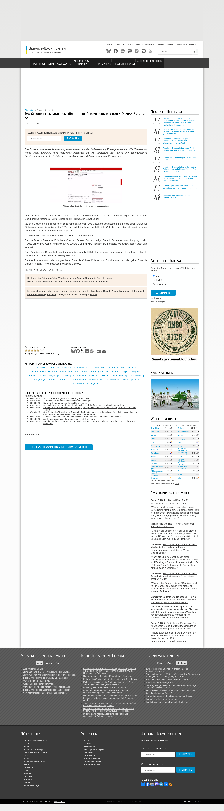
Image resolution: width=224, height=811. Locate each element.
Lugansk (135, 372)
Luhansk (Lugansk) (153, 476)
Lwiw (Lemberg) (155, 434)
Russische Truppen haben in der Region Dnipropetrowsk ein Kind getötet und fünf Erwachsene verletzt (178, 171)
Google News (110, 293)
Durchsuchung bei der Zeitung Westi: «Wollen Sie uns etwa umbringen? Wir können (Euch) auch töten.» (176, 677)
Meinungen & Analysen (100, 60)
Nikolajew (76, 376)
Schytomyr (57, 380)
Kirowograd (96, 372)
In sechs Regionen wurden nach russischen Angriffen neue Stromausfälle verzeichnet (85, 417)
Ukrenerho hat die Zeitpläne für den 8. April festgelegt (110, 678)
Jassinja (179, 437)
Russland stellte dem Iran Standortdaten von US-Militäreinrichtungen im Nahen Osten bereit (108, 694)
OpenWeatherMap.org (165, 483)
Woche (50, 665)
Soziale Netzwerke (95, 771)
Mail (105, 353)
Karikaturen (128, 45)
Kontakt (170, 45)
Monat (40, 665)
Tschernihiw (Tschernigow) (181, 451)
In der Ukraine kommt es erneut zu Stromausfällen (46, 680)
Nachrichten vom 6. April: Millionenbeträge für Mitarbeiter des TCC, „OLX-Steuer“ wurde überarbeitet (179, 181)
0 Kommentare (50, 126)
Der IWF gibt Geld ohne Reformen (164, 701)
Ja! (156, 278)
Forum (109, 45)
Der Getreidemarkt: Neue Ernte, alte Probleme (170, 704)
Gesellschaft (73, 60)
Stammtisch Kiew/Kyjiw (34, 756)
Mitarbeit (138, 45)
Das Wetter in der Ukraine (35, 759)
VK (52, 297)
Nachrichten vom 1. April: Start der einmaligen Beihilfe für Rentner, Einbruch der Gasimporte (88, 406)
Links (25, 777)
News (122, 51)
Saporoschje (41, 380)
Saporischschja (128, 376)
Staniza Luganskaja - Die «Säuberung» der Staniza (46, 674)
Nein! (158, 283)
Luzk (151, 444)
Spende (91, 280)
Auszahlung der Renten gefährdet (38, 686)
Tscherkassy (114, 380)
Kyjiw (124, 372)
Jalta (178, 480)
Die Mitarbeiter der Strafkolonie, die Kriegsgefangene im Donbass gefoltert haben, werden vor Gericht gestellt (88, 409)
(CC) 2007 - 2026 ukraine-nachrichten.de (36, 809)
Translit (26, 762)
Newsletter (149, 45)
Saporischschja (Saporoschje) (181, 469)
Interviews (125, 60)
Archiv (117, 45)
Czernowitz (97, 368)
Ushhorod (179, 430)
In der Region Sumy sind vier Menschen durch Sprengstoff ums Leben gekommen (179, 189)
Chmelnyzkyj (81, 368)
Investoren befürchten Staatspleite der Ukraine (170, 682)
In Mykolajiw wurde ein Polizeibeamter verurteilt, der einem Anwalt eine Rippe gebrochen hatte (177, 134)
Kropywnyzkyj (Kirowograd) (181, 455)
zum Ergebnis (155, 300)
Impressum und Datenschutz (36, 747)
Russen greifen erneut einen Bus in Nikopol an (107, 690)
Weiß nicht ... (162, 287)
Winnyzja (88, 384)
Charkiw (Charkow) (180, 466)
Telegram (136, 51)
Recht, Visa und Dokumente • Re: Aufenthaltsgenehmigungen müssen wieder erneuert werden (173, 578)
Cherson (66, 368)
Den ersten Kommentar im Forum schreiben (60, 447)
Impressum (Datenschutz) (186, 45)
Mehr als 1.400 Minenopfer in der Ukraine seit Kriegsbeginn (113, 681)
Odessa (89, 376)
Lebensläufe (92, 762)
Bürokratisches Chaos (33, 671)
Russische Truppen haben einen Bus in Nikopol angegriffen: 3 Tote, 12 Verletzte (178, 151)
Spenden (160, 45)
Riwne (113, 376)
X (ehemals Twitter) (39, 297)
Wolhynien (102, 384)
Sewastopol (154, 480)
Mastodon (129, 51)
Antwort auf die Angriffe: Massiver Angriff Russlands (69, 399)
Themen (27, 789)
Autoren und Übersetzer (34, 768)
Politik (36, 60)
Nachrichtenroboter (179, 60)
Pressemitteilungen (149, 60)
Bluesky (108, 51)
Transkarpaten (96, 380)
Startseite (30, 112)
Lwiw (51, 376)
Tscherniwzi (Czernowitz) (180, 441)
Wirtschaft (52, 60)
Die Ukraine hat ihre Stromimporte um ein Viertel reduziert (49, 677)
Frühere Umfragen (157, 304)
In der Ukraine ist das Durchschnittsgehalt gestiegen (69, 401)
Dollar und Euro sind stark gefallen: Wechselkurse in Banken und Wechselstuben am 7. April (176, 143)
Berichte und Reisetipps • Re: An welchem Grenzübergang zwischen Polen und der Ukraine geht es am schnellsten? (173, 602)
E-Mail (97, 297)
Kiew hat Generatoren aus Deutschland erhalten (68, 403)
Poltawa (102, 376)
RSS (150, 51)
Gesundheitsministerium (44, 372)
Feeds (26, 771)
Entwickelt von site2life (193, 809)
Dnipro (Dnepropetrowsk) (156, 473)
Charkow (53, 368)
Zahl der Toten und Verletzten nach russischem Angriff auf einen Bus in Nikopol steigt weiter (112, 706)
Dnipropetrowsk (115, 368)
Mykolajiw (63, 376)
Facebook (115, 51)
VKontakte (143, 51)
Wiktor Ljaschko (72, 384)
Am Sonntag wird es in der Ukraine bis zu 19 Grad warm (71, 419)
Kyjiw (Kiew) (154, 430)
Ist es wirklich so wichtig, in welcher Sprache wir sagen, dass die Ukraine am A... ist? (174, 694)
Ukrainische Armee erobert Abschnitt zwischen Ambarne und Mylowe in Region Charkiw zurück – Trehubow (111, 712)
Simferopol (180, 477)
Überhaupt (185, 665)
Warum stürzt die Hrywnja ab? (36, 683)
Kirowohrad (112, 372)
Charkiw (40, 368)
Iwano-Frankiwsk (68, 372)
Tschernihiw (130, 380)
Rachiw (152, 437)
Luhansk (40, 376)
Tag (58, 665)
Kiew (83, 372)
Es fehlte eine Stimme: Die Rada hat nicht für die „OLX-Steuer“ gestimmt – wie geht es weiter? (111, 685)
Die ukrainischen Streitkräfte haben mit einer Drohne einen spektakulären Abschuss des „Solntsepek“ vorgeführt (86, 423)
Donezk (131, 368)
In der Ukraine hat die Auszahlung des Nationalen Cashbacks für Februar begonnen (108, 717)
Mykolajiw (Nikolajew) (180, 462)
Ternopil (81, 380)
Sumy (70, 380)
